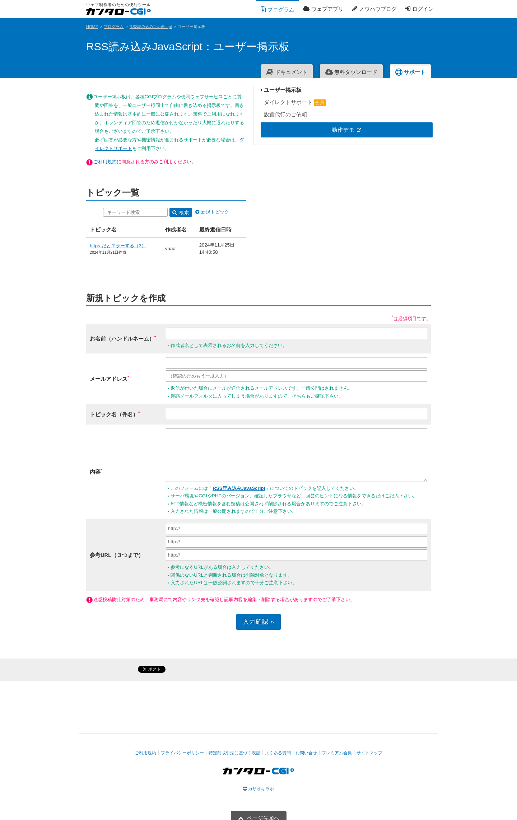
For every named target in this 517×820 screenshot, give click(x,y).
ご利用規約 (105, 136)
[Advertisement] (396, 259)
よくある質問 (278, 746)
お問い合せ (306, 746)
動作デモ (400, 130)
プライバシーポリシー (182, 746)
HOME (92, 26)
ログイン (419, 9)
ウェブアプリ (323, 9)
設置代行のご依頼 (390, 114)
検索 (237, 186)
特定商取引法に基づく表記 (234, 746)
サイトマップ (369, 746)
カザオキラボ (261, 782)
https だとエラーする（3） (118, 219)
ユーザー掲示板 (387, 90)
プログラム (277, 9)
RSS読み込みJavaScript (151, 26)
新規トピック (268, 186)
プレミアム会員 (337, 746)
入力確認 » (219, 615)
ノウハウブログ (374, 9)
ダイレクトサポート (400, 102)
